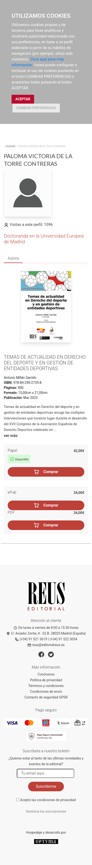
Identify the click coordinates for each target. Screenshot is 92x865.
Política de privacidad (46, 680)
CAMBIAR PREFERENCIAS (36, 108)
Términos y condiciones (46, 686)
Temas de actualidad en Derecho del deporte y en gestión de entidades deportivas (45, 362)
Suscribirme (46, 786)
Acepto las (48, 800)
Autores (11, 146)
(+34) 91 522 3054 (63, 639)
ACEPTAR (22, 99)
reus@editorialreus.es (46, 645)
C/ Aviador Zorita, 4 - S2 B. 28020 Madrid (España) (46, 633)
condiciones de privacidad (56, 800)
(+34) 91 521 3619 (31, 639)
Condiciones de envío (46, 691)
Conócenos (46, 674)
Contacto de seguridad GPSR (46, 697)
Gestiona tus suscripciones (46, 811)
